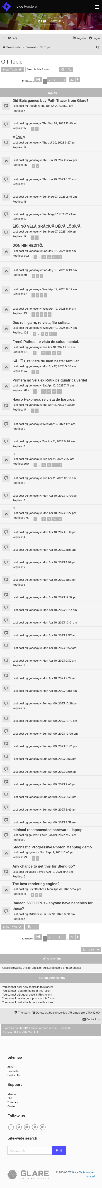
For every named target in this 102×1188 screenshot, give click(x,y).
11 (48, 353)
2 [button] (49, 80)
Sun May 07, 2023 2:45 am (59, 197)
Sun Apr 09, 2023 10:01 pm (59, 746)
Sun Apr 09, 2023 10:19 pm (59, 721)
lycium (33, 852)
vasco (32, 872)
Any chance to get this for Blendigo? (43, 866)
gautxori (34, 835)
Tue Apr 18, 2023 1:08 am (58, 347)
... (13, 118)
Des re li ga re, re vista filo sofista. (41, 322)
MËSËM (19, 137)
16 (49, 464)
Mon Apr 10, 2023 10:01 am (59, 622)
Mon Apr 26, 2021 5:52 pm (64, 889)
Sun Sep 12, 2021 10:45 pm (57, 852)
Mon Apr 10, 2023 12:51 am (59, 691)
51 (44, 256)
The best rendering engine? (36, 884)
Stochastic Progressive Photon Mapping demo (52, 847)
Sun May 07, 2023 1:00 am (59, 231)
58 (54, 519)
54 (59, 256)
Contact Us (13, 1075)
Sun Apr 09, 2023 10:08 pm (60, 734)
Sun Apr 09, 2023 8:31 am (59, 822)
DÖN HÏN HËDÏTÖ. (27, 245)
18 (59, 464)
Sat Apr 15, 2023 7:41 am (58, 385)
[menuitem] (12, 38)
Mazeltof (33, 1032)
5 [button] (64, 80)
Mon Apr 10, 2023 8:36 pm (59, 532)
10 (43, 353)
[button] (38, 79)
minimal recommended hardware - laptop (47, 830)
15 (44, 464)
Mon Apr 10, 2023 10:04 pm (60, 496)
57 (49, 519)
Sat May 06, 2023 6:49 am (59, 270)
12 (54, 353)
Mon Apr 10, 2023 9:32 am (59, 661)
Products (13, 1071)
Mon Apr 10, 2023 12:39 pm (59, 597)
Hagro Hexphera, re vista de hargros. (43, 399)
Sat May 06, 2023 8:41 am (59, 251)
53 (54, 256)
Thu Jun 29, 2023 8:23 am (59, 179)
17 (54, 464)
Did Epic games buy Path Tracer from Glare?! (51, 101)
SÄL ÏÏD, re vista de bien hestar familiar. (46, 361)
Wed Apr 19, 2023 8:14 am (59, 309)
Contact (12, 1106)
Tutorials (12, 1102)
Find (59, 1150)
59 (59, 519)
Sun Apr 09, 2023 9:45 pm (59, 784)
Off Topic (11, 62)
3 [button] (54, 80)
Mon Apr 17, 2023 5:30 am (59, 366)
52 (49, 256)
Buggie (33, 106)
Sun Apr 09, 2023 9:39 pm (59, 797)
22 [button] (72, 80)
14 (59, 391)
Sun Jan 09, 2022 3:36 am (59, 835)
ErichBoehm (36, 889)
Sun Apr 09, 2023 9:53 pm (59, 759)
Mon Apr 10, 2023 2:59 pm (59, 580)
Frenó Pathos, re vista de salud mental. (45, 342)
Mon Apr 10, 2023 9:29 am (59, 678)
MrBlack (34, 914)
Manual (11, 1094)
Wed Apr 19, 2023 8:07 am (59, 328)
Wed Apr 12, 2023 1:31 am (58, 424)
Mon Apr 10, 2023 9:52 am (59, 648)
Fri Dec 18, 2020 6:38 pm (58, 914)
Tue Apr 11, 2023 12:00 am (59, 478)
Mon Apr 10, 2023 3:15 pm (59, 550)
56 (44, 519)
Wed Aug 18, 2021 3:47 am (56, 872)
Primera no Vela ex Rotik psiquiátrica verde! (49, 380)
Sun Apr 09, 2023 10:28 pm (60, 703)
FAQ (9, 1098)
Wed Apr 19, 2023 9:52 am (59, 289)
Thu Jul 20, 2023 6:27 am (58, 142)
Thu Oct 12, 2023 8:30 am (56, 106)
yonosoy (34, 123)
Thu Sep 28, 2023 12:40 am (60, 123)
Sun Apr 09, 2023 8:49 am (59, 809)
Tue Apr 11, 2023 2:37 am (58, 459)
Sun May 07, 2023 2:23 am (59, 214)
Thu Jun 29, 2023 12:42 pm (59, 160)
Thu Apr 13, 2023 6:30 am (58, 405)
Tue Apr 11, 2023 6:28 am (58, 441)
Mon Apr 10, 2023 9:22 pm (59, 513)
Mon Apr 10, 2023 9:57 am (59, 635)
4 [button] (59, 80)
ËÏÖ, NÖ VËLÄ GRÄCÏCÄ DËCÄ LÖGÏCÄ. (46, 226)
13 (59, 353)
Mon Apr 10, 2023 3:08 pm (59, 562)
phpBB (23, 1028)
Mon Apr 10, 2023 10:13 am (59, 610)
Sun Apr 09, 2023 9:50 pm (59, 772)
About (11, 1067)
